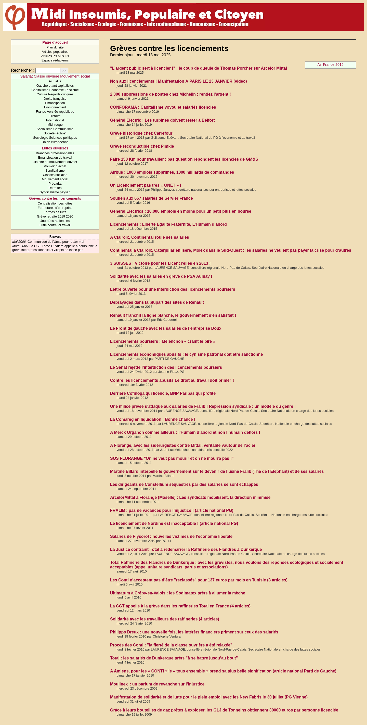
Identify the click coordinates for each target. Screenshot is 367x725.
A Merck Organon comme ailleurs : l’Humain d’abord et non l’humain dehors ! (185, 432)
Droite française (55, 98)
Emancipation (55, 103)
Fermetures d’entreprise (55, 208)
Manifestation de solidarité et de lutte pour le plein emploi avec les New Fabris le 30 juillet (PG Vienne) (209, 697)
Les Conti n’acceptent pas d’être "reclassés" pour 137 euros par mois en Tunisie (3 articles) (198, 580)
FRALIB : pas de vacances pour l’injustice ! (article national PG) (171, 510)
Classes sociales (55, 175)
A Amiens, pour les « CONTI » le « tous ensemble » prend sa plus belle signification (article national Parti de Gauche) (223, 671)
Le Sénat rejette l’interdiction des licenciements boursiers (166, 367)
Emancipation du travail (55, 157)
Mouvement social (55, 179)
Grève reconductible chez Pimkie (142, 146)
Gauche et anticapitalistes (55, 85)
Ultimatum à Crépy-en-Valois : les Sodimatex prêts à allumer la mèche (177, 593)
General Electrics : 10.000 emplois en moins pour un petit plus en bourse (180, 211)
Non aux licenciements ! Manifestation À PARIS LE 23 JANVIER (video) (178, 81)
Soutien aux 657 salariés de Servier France (151, 198)
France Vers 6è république (55, 111)
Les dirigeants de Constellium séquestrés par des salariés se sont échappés (184, 484)
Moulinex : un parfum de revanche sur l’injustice (157, 684)
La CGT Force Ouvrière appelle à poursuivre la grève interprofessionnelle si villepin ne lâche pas (54, 248)
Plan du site (55, 47)
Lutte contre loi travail (55, 225)
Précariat (54, 183)
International (55, 120)
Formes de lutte (55, 212)
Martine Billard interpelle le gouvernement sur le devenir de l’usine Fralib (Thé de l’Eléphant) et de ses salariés (217, 471)
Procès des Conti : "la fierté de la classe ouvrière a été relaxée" (171, 645)
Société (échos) (55, 133)
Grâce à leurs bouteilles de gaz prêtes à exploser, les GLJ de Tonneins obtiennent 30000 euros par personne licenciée (224, 710)
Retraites (54, 188)
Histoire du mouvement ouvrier (55, 162)
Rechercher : (22, 70)
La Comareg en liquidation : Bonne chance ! (152, 419)
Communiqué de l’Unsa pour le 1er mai (56, 242)
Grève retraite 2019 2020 (55, 216)
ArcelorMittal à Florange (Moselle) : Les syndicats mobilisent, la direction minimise (190, 497)
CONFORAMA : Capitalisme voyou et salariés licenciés (163, 107)
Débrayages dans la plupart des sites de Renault (157, 302)
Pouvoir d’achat (55, 166)
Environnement (55, 107)
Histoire (54, 116)
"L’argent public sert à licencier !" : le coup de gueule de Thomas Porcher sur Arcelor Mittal (198, 68)
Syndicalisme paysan (55, 192)
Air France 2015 (331, 64)
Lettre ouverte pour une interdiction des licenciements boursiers (172, 289)
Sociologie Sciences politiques (55, 137)
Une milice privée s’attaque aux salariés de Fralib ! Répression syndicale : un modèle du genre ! (203, 406)
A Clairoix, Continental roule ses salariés (149, 237)
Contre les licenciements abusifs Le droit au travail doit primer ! (172, 380)
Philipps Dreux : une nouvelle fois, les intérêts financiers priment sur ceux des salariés (194, 632)
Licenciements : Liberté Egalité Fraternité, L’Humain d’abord (168, 224)
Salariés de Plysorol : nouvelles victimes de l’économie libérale (171, 536)
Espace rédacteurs (55, 60)
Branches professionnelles (55, 153)
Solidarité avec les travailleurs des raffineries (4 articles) (164, 619)
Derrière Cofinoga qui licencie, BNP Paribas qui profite (163, 393)
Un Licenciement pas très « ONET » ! (145, 185)
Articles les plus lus (55, 56)
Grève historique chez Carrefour (141, 133)
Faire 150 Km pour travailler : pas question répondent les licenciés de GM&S (184, 159)
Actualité (55, 81)
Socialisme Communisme (55, 129)
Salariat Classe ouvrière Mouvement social (55, 76)
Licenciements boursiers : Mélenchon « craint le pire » (162, 341)
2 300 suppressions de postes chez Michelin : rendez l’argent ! (170, 94)
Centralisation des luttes (55, 203)
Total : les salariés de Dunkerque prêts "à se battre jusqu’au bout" (174, 658)
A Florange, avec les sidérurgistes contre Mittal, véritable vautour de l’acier (182, 445)
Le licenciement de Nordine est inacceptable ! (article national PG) (174, 523)
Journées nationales (55, 221)
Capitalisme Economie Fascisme (55, 90)
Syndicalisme (54, 170)
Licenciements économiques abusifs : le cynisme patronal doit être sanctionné (186, 354)
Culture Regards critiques (55, 94)
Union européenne (55, 142)
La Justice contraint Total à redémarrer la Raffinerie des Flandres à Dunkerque (186, 549)
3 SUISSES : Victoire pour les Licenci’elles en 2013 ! (160, 263)
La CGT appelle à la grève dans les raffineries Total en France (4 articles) (180, 606)
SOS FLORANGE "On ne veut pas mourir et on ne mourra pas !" (172, 458)
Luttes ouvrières (55, 148)
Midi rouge (55, 124)
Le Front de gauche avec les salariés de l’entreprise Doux (165, 328)
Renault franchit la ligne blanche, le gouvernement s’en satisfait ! (173, 315)
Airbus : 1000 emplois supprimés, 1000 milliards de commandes (172, 172)
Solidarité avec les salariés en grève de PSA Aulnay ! (161, 276)
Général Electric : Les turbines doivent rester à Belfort (162, 120)
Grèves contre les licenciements (55, 198)
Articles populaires (55, 52)
